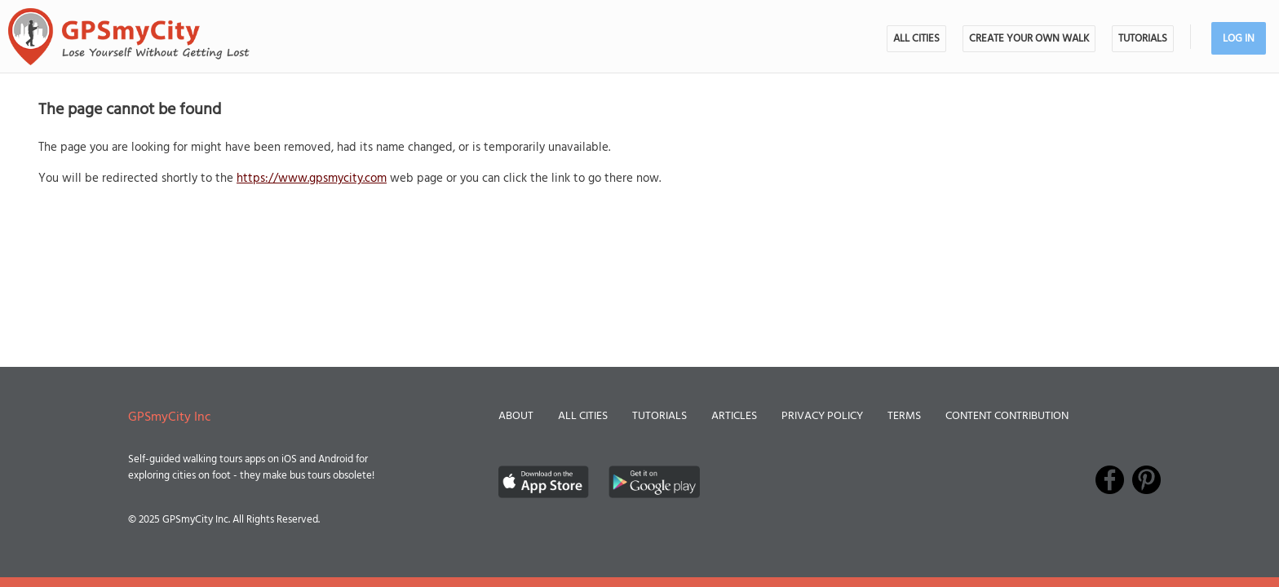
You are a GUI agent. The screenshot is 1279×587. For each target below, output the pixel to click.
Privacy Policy (822, 416)
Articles (734, 416)
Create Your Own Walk (1029, 38)
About (515, 416)
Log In (1239, 38)
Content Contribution (1007, 416)
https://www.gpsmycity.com (312, 178)
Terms (904, 416)
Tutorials (1142, 38)
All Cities (916, 38)
